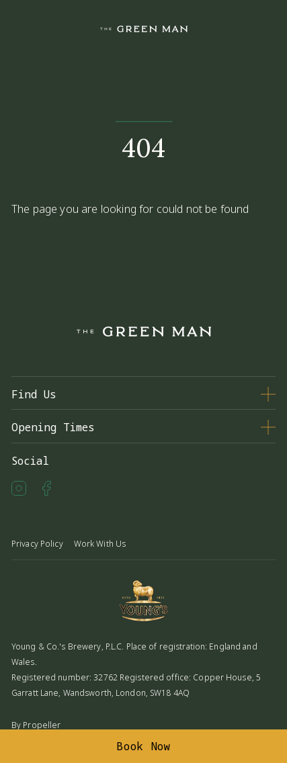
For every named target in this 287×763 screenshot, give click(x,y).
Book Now (143, 746)
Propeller (41, 725)
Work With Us (100, 543)
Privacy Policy (37, 543)
